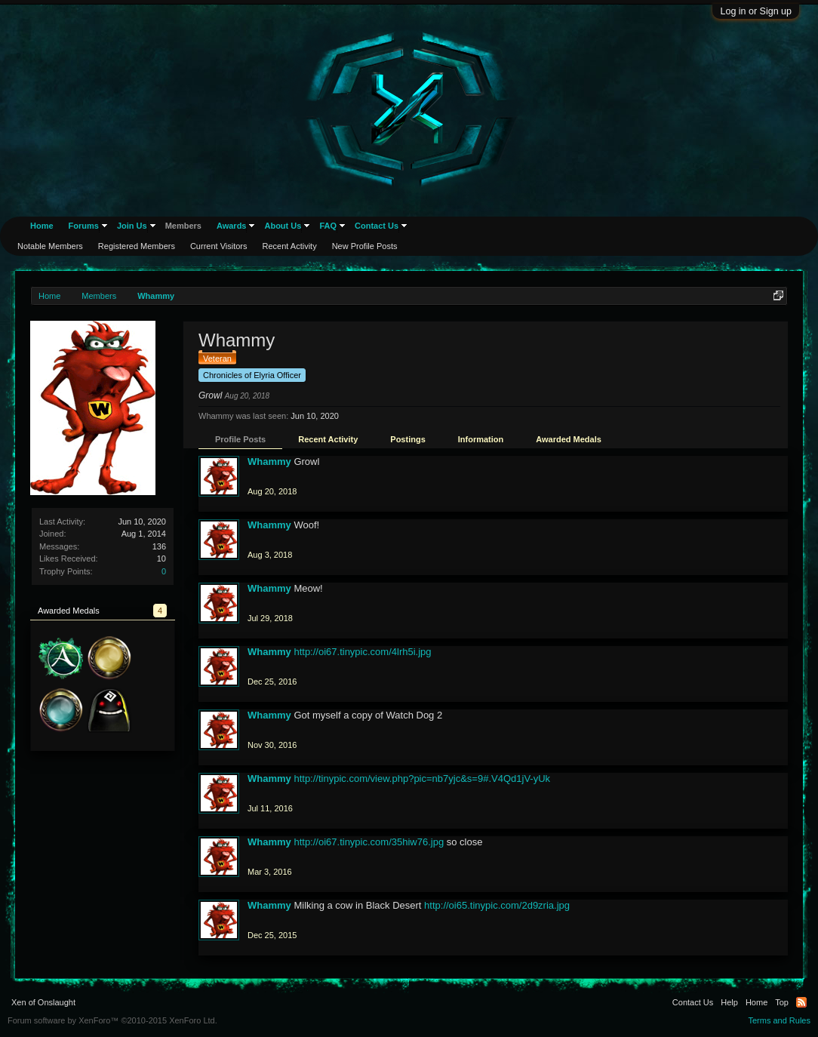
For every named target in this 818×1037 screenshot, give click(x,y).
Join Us (132, 225)
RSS (801, 1002)
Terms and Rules (779, 1020)
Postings (407, 439)
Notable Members (50, 246)
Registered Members (136, 246)
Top (782, 1002)
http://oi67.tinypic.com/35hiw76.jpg (369, 842)
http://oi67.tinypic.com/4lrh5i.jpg (362, 651)
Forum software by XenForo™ (112, 1020)
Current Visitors (219, 246)
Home (42, 225)
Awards (232, 225)
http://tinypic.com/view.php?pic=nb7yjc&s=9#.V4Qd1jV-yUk (422, 778)
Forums (84, 225)
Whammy (269, 461)
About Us (282, 225)
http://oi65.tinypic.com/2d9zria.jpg (497, 905)
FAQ (328, 225)
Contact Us (376, 225)
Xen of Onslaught (43, 1002)
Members (183, 225)
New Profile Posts (365, 246)
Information (481, 439)
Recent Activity (328, 439)
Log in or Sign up (756, 11)
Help (729, 1002)
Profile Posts (240, 439)
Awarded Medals (568, 439)
